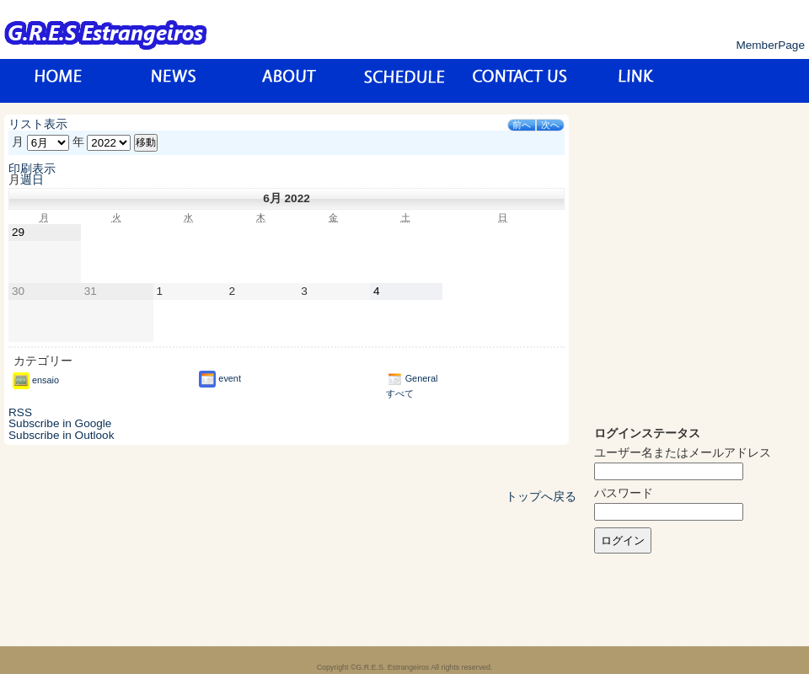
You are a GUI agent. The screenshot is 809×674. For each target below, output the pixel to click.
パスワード (623, 493)
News (174, 81)
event (220, 378)
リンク (636, 81)
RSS (20, 412)
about (289, 81)
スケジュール (405, 81)
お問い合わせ (520, 81)
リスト (37, 124)
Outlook (61, 435)
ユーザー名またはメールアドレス (682, 453)
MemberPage (770, 45)
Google (59, 423)
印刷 (32, 169)
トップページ (58, 81)
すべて (400, 393)
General (412, 378)
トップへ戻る (541, 496)
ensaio (36, 380)
